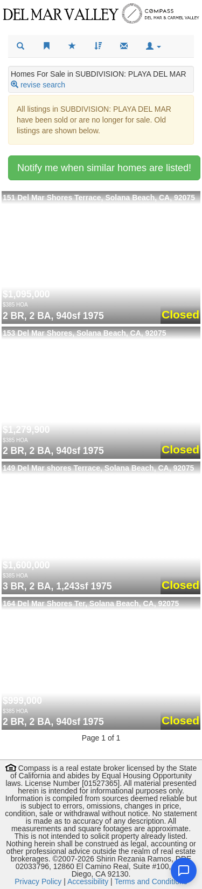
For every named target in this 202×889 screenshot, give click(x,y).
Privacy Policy (38, 881)
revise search (42, 84)
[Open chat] (184, 871)
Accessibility (87, 881)
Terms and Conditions (150, 881)
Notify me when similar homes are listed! (104, 167)
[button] (153, 46)
